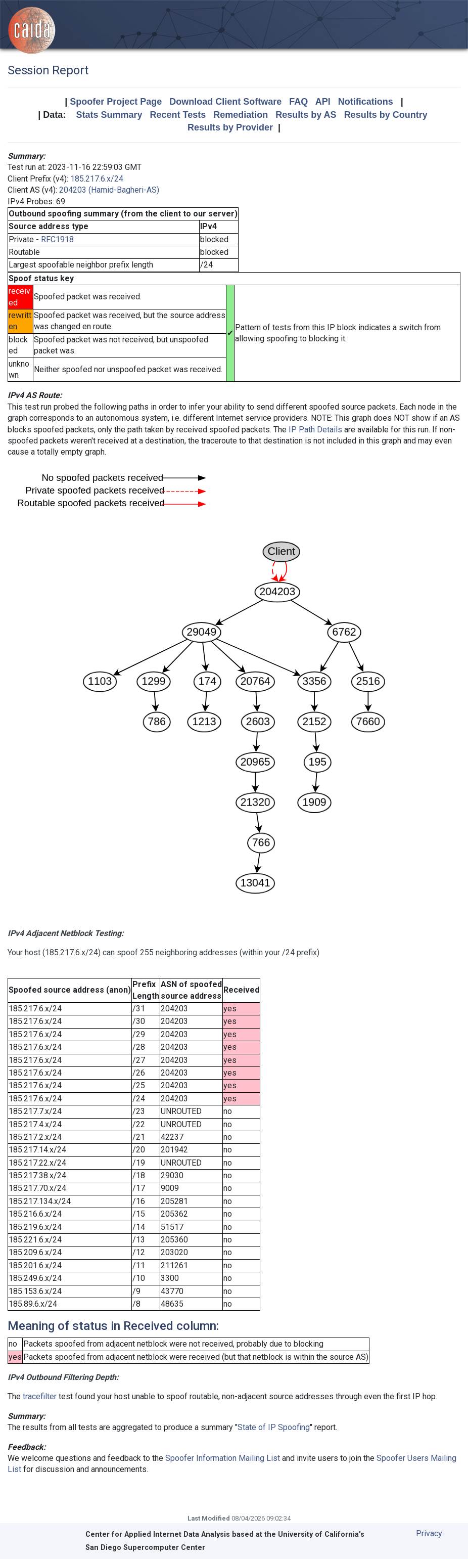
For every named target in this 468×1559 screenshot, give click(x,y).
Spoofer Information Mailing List (222, 1458)
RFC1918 (57, 239)
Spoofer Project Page (116, 102)
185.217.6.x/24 (96, 179)
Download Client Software (225, 102)
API (323, 102)
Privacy (429, 1533)
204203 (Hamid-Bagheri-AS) (109, 190)
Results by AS (305, 115)
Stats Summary (109, 115)
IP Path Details (315, 429)
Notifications (365, 102)
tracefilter (40, 1396)
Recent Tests (178, 115)
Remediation (240, 115)
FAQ (298, 102)
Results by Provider (230, 127)
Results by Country (386, 115)
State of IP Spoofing (274, 1427)
